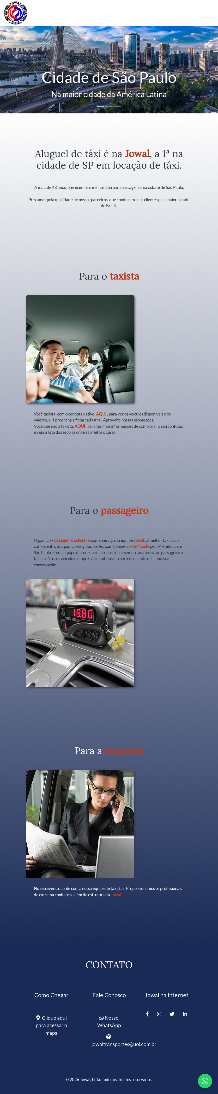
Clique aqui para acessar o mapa (51, 1025)
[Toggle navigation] (207, 13)
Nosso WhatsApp (109, 1021)
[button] (16, 56)
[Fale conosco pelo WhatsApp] (205, 1081)
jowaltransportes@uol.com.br (110, 1040)
